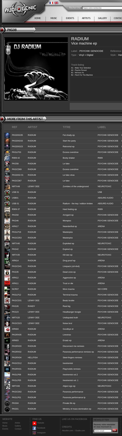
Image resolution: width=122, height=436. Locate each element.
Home (4, 423)
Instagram (39, 432)
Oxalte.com (80, 431)
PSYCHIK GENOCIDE (91, 51)
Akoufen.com (67, 431)
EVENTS (70, 18)
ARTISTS (86, 18)
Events (5, 429)
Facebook (39, 428)
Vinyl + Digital (86, 55)
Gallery (18, 426)
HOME (37, 18)
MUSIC (54, 18)
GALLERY (102, 18)
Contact (18, 429)
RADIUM (80, 38)
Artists (17, 423)
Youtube (38, 422)
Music (4, 426)
